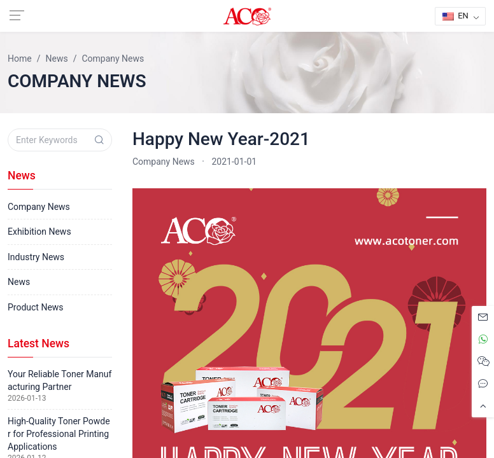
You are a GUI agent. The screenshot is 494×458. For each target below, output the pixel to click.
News (19, 282)
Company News (163, 161)
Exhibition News (39, 231)
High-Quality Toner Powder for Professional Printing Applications (59, 434)
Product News (36, 307)
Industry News (36, 257)
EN (455, 15)
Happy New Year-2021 (221, 138)
